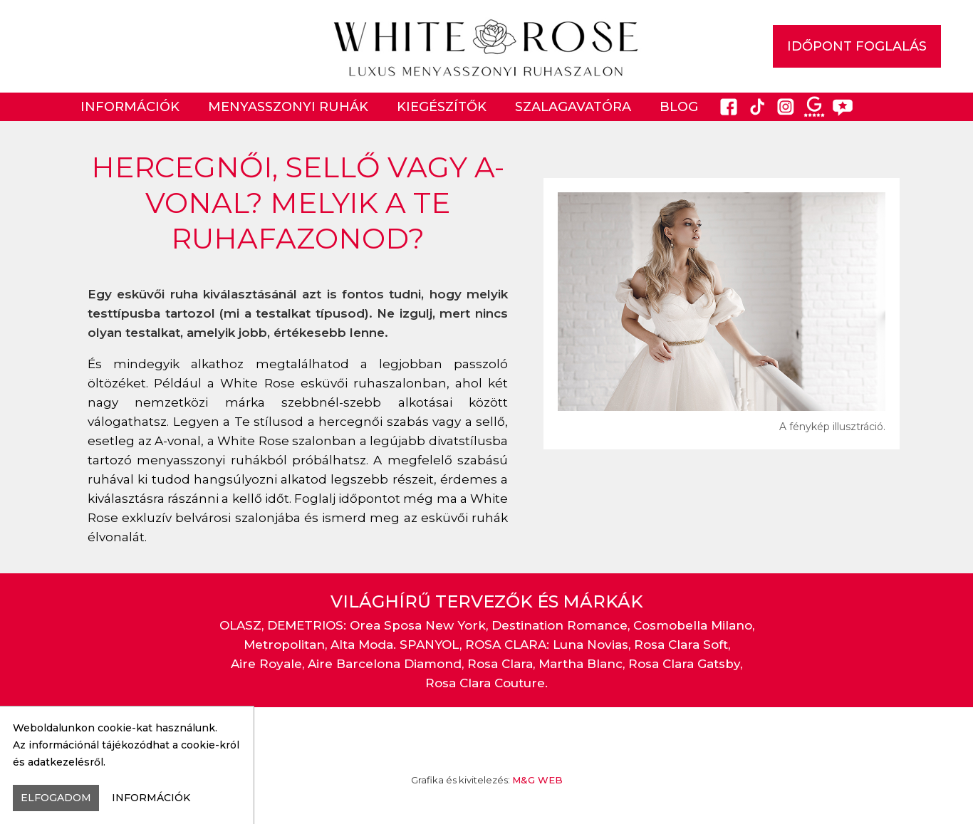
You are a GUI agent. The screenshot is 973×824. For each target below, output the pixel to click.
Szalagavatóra (573, 107)
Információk (129, 107)
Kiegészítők (441, 107)
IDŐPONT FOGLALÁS (857, 46)
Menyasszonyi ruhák (288, 107)
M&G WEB (537, 780)
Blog (679, 107)
